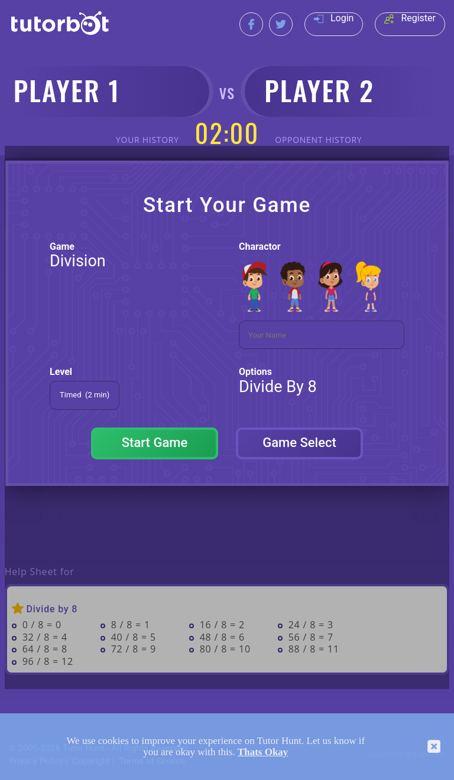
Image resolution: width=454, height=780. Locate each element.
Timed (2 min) (84, 394)
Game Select (299, 442)
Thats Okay (263, 752)
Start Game (154, 442)
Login (334, 18)
